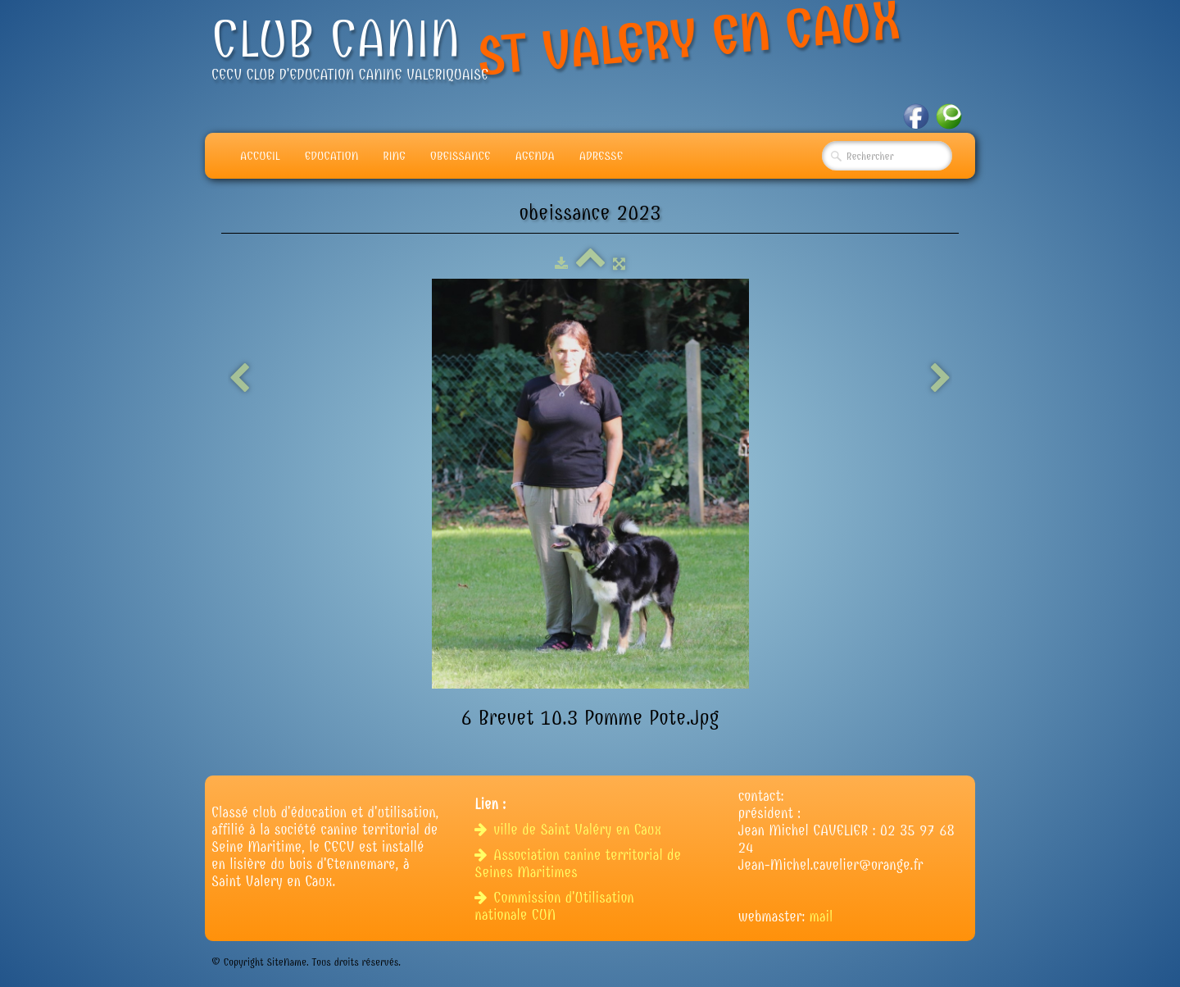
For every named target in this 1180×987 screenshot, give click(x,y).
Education (332, 155)
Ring (394, 155)
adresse (601, 155)
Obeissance (460, 155)
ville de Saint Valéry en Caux (569, 830)
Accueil (260, 155)
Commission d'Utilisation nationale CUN (553, 906)
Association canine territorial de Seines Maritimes (577, 864)
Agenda (535, 155)
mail (821, 917)
